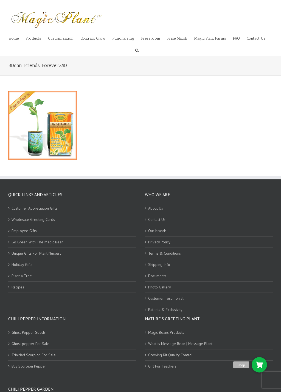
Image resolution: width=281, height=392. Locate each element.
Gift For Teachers (162, 366)
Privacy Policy (159, 242)
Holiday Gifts (22, 264)
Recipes (18, 287)
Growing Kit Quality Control (170, 354)
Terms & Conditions (164, 253)
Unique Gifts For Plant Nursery (36, 253)
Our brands (157, 230)
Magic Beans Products (166, 332)
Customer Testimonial (166, 298)
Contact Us (156, 219)
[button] (259, 364)
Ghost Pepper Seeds (29, 332)
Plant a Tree (22, 275)
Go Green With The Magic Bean (37, 242)
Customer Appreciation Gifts (34, 208)
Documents (157, 275)
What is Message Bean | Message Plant (180, 343)
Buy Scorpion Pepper (29, 366)
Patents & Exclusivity (165, 309)
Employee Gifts (24, 230)
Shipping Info (159, 264)
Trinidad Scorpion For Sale (34, 354)
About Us (155, 208)
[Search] (137, 50)
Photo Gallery (159, 287)
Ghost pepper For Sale (30, 343)
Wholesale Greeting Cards (33, 219)
